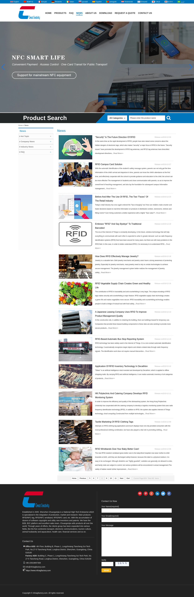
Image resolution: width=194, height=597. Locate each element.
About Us (91, 13)
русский (85, 2)
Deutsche (58, 2)
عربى (182, 2)
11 (116, 478)
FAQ (71, 13)
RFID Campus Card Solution (108, 164)
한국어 (170, 2)
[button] (191, 67)
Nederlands (129, 2)
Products (60, 13)
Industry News (27, 147)
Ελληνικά (144, 2)
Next (121, 478)
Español (98, 2)
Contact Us (145, 13)
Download (105, 13)
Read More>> (118, 153)
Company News (28, 141)
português (113, 2)
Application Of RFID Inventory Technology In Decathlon (121, 366)
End (128, 478)
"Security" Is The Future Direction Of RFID (115, 137)
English (16, 2)
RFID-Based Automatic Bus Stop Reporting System (119, 339)
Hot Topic (25, 136)
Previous (83, 478)
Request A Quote (125, 13)
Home (48, 13)
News (79, 13)
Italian (72, 2)
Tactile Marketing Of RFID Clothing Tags (114, 422)
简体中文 (30, 2)
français (44, 2)
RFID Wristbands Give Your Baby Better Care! (117, 449)
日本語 (157, 2)
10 (111, 478)
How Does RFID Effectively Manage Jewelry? (117, 256)
